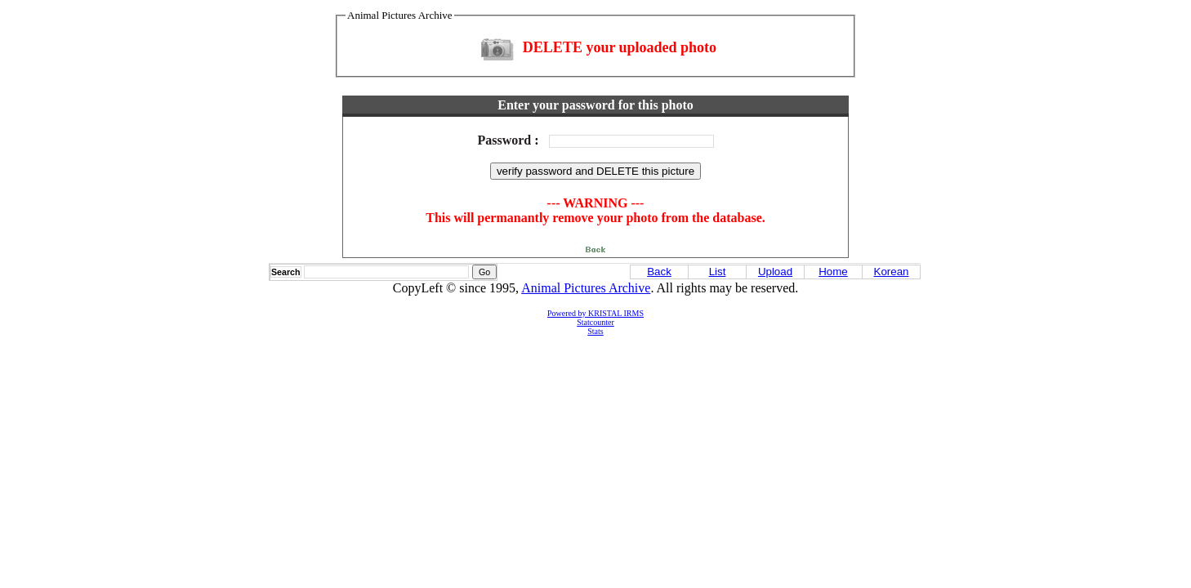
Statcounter (595, 322)
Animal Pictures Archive (585, 288)
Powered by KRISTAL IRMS (595, 313)
